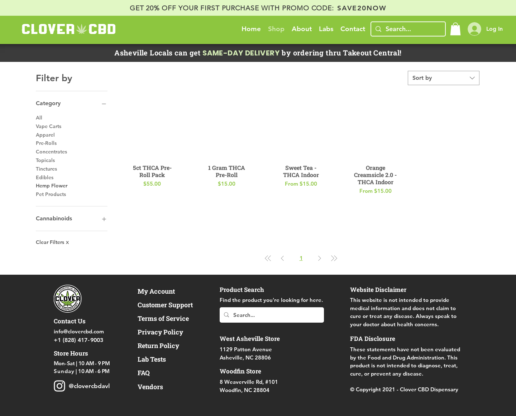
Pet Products (51, 193)
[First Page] (268, 258)
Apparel (45, 134)
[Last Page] (334, 258)
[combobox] (443, 78)
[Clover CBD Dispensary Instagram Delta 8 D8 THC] (59, 385)
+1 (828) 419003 (78, 340)
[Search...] (408, 29)
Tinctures (46, 168)
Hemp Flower (51, 185)
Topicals (45, 159)
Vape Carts (48, 125)
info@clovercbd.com (79, 331)
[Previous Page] (282, 258)
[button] (455, 29)
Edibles (44, 177)
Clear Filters (52, 242)
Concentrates (51, 151)
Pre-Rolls (46, 142)
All (39, 117)
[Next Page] (319, 258)
